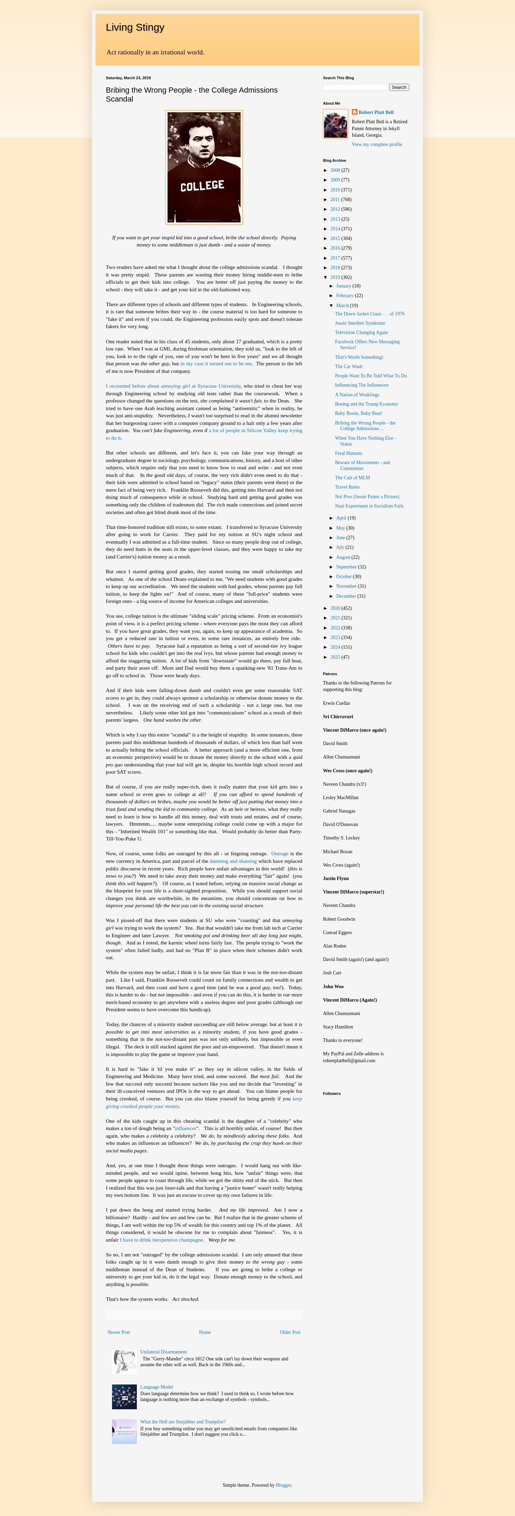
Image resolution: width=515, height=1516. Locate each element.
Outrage (280, 853)
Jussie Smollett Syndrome (360, 323)
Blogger (283, 1485)
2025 (336, 657)
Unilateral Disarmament (163, 1352)
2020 (336, 608)
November (347, 586)
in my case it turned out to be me (216, 363)
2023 (336, 637)
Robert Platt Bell (376, 112)
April (341, 518)
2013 (336, 219)
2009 (336, 179)
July (340, 547)
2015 (336, 238)
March (343, 305)
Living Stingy (135, 27)
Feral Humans (348, 453)
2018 (336, 267)
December (346, 596)
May (341, 528)
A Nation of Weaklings (357, 394)
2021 (336, 617)
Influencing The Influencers (362, 385)
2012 (336, 209)
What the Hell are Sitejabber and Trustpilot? (182, 1421)
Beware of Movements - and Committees (362, 465)
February (345, 295)
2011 (336, 199)
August (343, 557)
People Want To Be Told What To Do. (371, 375)
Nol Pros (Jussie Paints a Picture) (367, 496)
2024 (336, 647)
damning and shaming (233, 861)
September (347, 566)
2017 (336, 258)
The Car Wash (348, 366)
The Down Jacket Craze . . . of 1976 (370, 313)
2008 (336, 170)
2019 (336, 277)
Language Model (156, 1387)
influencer (185, 1128)
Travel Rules (347, 487)
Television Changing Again (361, 332)
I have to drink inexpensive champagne (161, 1240)
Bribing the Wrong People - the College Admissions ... (365, 425)
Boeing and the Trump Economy (366, 404)
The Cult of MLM (352, 477)
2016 (336, 248)
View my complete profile (377, 144)
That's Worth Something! (359, 357)
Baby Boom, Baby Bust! (359, 413)
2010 (336, 189)
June (341, 537)
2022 (336, 627)
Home (205, 1332)
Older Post (290, 1332)
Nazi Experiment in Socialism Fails (369, 506)
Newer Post (119, 1332)
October (344, 576)
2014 (336, 228)
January (344, 286)
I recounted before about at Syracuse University (173, 386)
